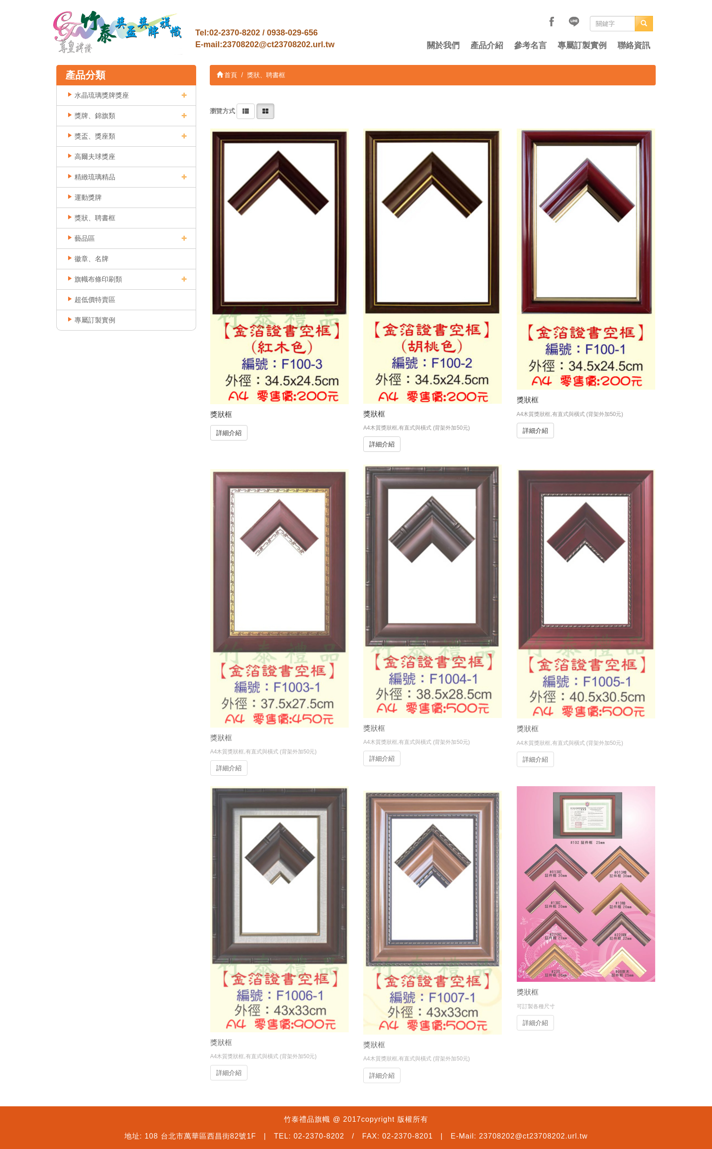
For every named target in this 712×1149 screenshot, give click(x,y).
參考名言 (530, 45)
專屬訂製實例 (582, 45)
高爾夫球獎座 (94, 156)
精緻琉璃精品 (94, 177)
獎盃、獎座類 (94, 136)
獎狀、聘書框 (94, 218)
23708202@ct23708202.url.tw (278, 44)
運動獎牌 (88, 197)
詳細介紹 (229, 432)
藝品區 (84, 238)
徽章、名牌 (91, 258)
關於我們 (443, 45)
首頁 (227, 75)
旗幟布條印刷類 (98, 279)
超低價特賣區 (94, 299)
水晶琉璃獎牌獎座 (101, 95)
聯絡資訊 (634, 45)
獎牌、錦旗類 (94, 115)
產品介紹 (486, 45)
